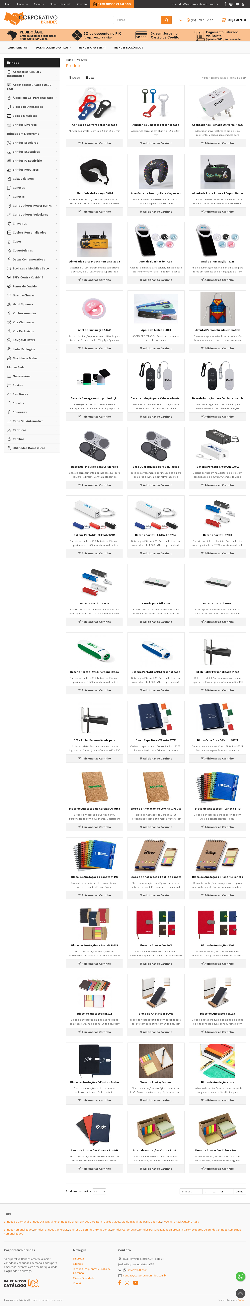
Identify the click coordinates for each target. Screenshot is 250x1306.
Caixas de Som (20, 179)
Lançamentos (18, 47)
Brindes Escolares (22, 143)
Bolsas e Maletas (22, 116)
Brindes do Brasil (68, 1221)
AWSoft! (242, 1299)
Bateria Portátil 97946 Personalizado (94, 672)
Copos (14, 242)
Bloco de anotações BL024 (94, 1013)
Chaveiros (17, 224)
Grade (74, 77)
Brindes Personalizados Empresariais (162, 1229)
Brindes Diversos (22, 125)
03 (221, 1191)
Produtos (81, 59)
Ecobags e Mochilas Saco (28, 268)
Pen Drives (17, 394)
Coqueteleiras (20, 250)
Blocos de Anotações (25, 107)
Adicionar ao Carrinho (94, 143)
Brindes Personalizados (18, 1229)
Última (239, 1191)
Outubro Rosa (190, 1221)
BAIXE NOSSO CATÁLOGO (114, 4)
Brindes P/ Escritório (24, 161)
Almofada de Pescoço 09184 (94, 193)
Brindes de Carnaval (16, 1221)
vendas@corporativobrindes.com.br (145, 1275)
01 (206, 1191)
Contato (82, 4)
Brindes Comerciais (56, 1229)
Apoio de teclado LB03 (156, 330)
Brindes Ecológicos (128, 47)
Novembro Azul (171, 1221)
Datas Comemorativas (52, 47)
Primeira (187, 1191)
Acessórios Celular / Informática (24, 74)
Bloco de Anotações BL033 (156, 1013)
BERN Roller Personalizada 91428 (217, 672)
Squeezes (17, 412)
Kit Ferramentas (21, 313)
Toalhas (15, 439)
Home (7, 4)
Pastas (15, 385)
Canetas (16, 197)
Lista (89, 77)
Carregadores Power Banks (29, 206)
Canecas (16, 188)
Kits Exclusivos (20, 331)
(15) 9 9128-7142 (202, 20)
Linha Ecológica (21, 349)
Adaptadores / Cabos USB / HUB (29, 87)
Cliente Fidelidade (60, 4)
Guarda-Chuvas (21, 295)
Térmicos (16, 430)
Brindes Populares (23, 170)
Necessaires (19, 376)
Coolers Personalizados (26, 233)
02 (214, 1191)
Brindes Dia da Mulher (43, 1221)
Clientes (39, 4)
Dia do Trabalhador (133, 1221)
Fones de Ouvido (22, 286)
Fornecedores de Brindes (201, 1229)
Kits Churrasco (20, 322)
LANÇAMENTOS (21, 340)
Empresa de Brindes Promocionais (90, 1229)
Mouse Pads (16, 367)
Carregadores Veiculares (27, 215)
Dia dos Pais (153, 1221)
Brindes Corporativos (125, 1229)
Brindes (39, 1229)
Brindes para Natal (91, 1221)
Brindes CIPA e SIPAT (92, 47)
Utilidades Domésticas (26, 448)
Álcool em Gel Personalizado (30, 98)
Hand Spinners (20, 304)
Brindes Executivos (23, 152)
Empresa (22, 4)
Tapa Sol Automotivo (25, 421)
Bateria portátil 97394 (155, 603)
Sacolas (15, 403)
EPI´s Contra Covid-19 (25, 277)
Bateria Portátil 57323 (217, 535)
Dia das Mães (112, 1221)
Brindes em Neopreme (23, 134)
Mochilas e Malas (22, 358)
